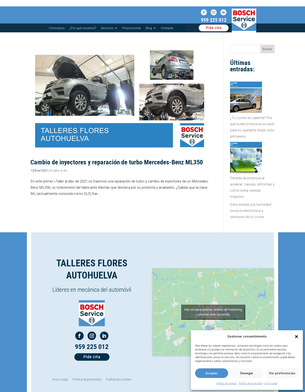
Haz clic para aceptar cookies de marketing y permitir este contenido (213, 312)
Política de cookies (226, 383)
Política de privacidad (250, 383)
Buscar (267, 49)
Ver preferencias (282, 373)
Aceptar (212, 373)
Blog (149, 28)
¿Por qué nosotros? (82, 28)
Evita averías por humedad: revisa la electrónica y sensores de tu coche (251, 210)
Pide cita (213, 28)
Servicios (107, 28)
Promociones (131, 28)
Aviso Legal (271, 383)
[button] (296, 337)
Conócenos (57, 28)
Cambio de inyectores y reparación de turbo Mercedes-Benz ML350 (116, 162)
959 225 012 (213, 20)
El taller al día (58, 170)
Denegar (246, 373)
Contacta (167, 28)
